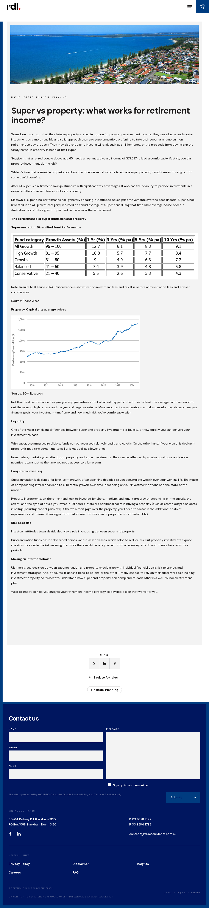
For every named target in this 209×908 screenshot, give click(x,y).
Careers (15, 872)
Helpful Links (19, 855)
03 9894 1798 (141, 824)
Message (112, 729)
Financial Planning (104, 690)
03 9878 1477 (141, 819)
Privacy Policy (19, 864)
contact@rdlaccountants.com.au (152, 834)
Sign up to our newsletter (130, 785)
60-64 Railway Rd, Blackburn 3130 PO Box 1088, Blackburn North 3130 (32, 821)
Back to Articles (104, 677)
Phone (13, 747)
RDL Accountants (22, 811)
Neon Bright (191, 892)
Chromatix (171, 892)
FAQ (76, 872)
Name (12, 729)
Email (13, 766)
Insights (142, 864)
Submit (183, 797)
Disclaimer (81, 864)
